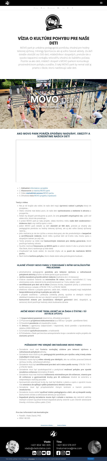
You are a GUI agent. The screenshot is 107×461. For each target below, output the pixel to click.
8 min (35, 8)
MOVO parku (40, 193)
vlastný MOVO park (42, 190)
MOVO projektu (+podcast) (45, 195)
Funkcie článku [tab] (61, 425)
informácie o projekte (39, 188)
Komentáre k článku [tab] (47, 425)
